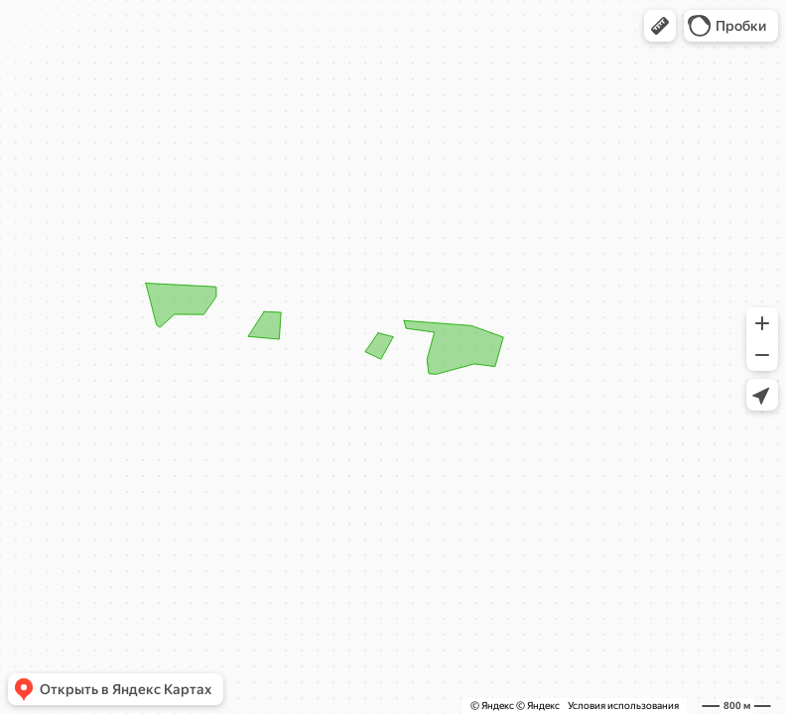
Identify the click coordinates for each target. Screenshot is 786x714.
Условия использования (623, 705)
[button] (660, 26)
